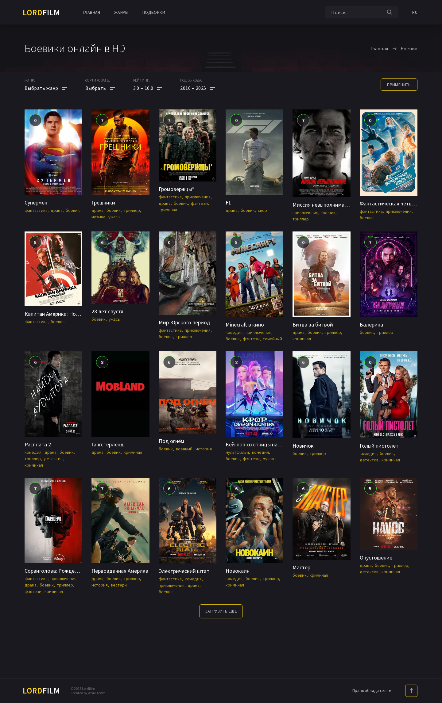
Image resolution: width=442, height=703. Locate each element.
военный (184, 449)
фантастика (36, 210)
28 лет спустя (107, 311)
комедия (234, 332)
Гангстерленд (107, 444)
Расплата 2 (38, 444)
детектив (53, 458)
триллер (132, 210)
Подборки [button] (153, 12)
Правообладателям (371, 690)
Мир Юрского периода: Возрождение (204, 322)
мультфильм (237, 452)
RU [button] (414, 12)
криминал (168, 209)
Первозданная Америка (119, 570)
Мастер (301, 567)
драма (57, 210)
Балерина (371, 324)
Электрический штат (184, 571)
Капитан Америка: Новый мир (60, 313)
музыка (98, 217)
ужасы (114, 217)
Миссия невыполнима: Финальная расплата (345, 204)
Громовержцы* (176, 189)
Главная (91, 12)
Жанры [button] (121, 12)
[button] (147, 88)
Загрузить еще (221, 611)
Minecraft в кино (245, 324)
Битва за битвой (313, 324)
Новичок (303, 445)
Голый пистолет (379, 445)
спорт (263, 210)
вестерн (119, 585)
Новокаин (238, 570)
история (204, 449)
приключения (198, 197)
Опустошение (376, 557)
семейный (272, 339)
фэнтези (199, 203)
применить (399, 84)
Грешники (103, 202)
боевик (73, 210)
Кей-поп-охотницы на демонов (263, 444)
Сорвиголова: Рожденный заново (65, 570)
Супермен (36, 202)
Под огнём (171, 441)
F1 (228, 202)
